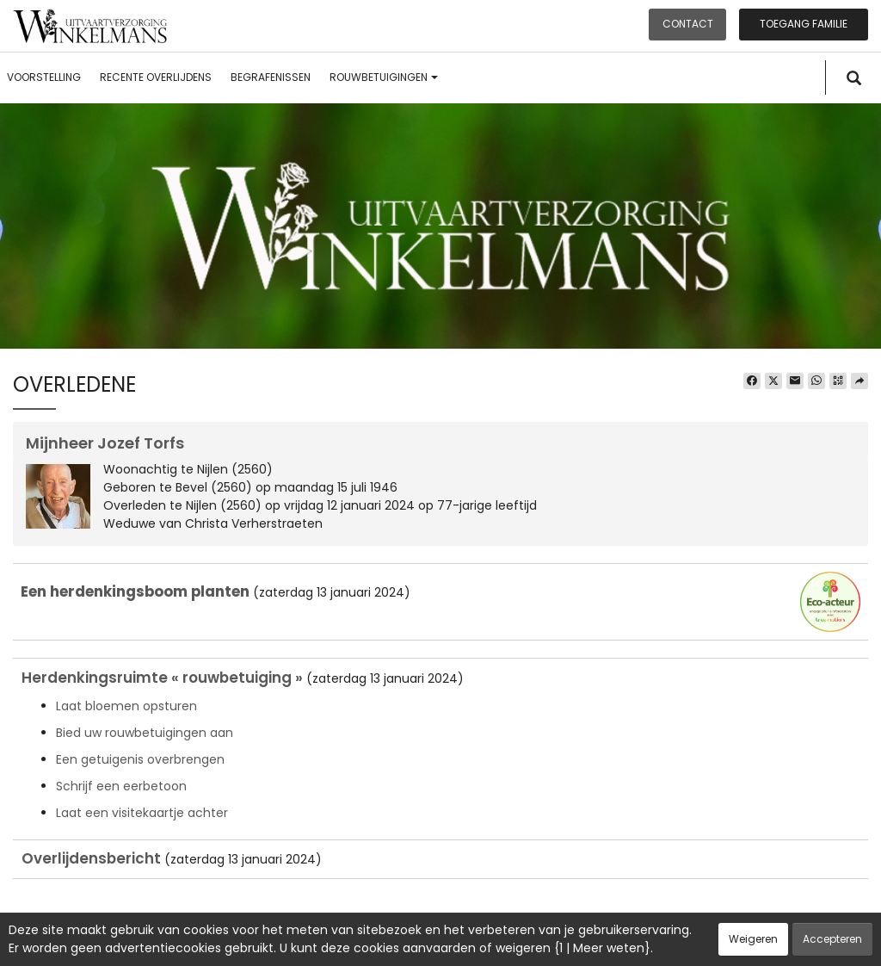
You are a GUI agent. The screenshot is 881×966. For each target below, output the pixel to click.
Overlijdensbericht (91, 858)
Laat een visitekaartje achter (142, 812)
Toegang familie (803, 23)
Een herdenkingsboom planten (135, 591)
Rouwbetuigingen (384, 77)
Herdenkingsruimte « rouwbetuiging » (162, 677)
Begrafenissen (271, 77)
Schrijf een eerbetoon (121, 786)
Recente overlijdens (156, 77)
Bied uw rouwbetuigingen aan (144, 732)
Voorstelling (44, 77)
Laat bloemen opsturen (126, 706)
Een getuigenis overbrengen (140, 759)
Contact (687, 23)
